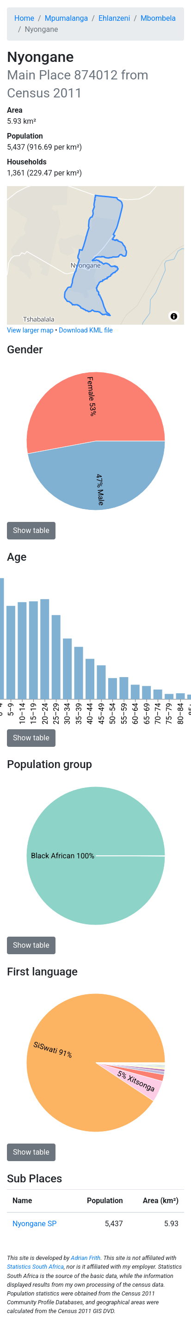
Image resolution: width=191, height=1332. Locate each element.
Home (24, 18)
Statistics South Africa (35, 1266)
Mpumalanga (66, 18)
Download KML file (85, 330)
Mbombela (158, 18)
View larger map (30, 330)
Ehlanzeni (114, 18)
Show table (31, 530)
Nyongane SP (34, 1223)
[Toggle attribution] (173, 316)
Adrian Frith (85, 1257)
